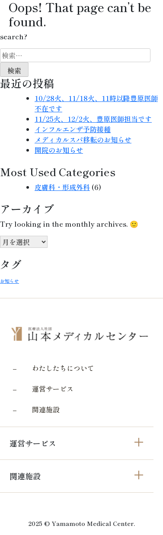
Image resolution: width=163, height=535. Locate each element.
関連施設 (46, 409)
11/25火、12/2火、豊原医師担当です (93, 119)
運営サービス (53, 388)
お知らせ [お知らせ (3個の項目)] (9, 281)
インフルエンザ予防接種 (73, 129)
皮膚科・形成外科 (62, 187)
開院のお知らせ (59, 150)
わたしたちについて (63, 368)
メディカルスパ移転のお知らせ (83, 139)
